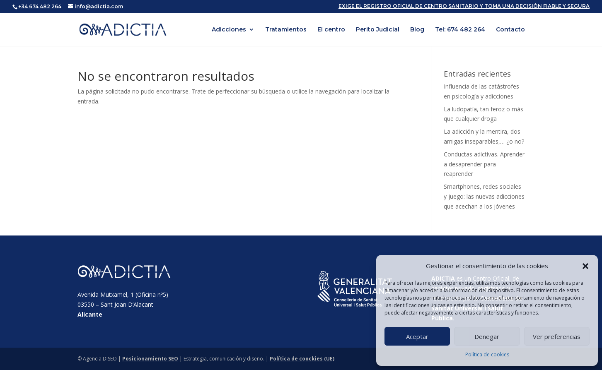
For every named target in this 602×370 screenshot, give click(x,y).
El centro (331, 29)
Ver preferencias (556, 336)
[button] (585, 266)
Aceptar (417, 336)
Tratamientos (286, 29)
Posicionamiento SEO (150, 358)
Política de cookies (487, 354)
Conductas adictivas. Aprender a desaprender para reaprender (484, 164)
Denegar (486, 336)
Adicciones (229, 29)
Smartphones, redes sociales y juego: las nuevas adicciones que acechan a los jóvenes (484, 196)
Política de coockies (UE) (302, 358)
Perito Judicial (377, 29)
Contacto (510, 29)
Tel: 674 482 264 (460, 29)
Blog (417, 29)
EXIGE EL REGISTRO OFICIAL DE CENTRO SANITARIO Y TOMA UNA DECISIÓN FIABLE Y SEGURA (464, 6)
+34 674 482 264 (39, 6)
